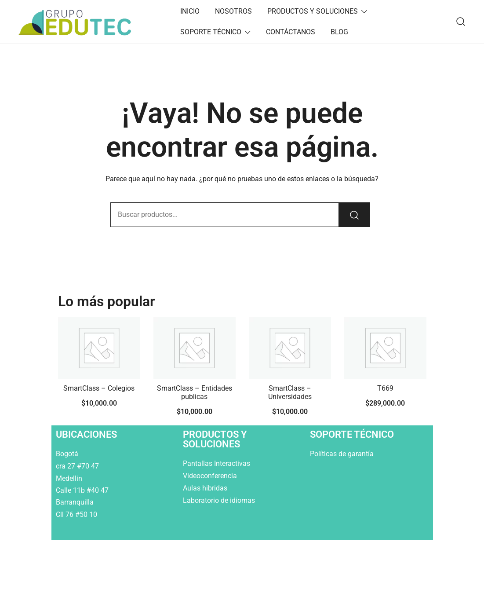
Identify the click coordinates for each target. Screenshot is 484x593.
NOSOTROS (233, 11)
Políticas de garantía (342, 454)
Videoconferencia (210, 476)
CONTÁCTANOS (290, 32)
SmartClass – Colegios (99, 388)
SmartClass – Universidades (290, 392)
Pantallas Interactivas (217, 463)
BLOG (339, 32)
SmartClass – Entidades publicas (194, 392)
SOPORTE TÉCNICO (210, 32)
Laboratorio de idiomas (220, 500)
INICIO (190, 11)
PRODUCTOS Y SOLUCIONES (312, 11)
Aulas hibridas (206, 488)
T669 (385, 388)
